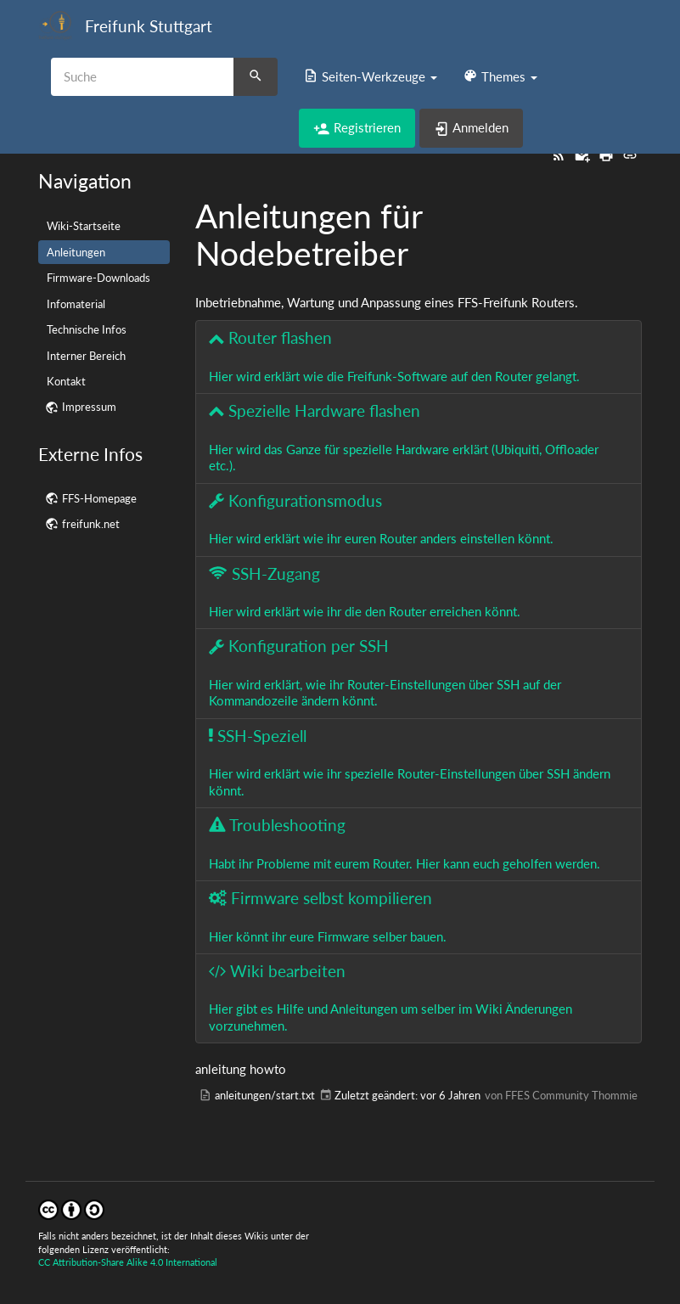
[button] (370, 76)
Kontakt (66, 381)
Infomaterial (76, 304)
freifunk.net (91, 524)
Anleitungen (76, 252)
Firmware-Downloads (98, 277)
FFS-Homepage (99, 498)
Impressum (89, 406)
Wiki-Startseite (84, 226)
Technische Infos (86, 329)
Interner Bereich (86, 356)
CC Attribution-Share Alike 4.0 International (127, 1261)
